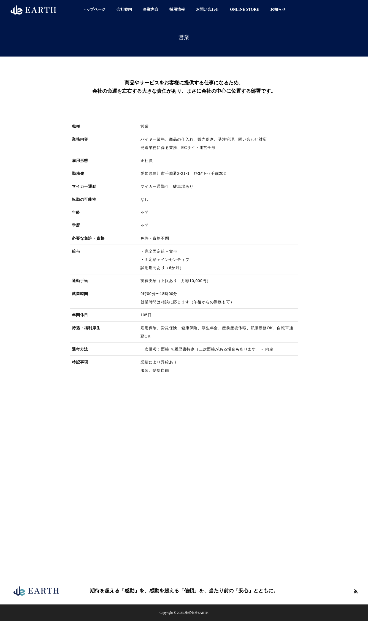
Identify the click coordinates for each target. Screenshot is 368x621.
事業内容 (150, 9)
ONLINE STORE (244, 9)
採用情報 (177, 9)
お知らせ (278, 9)
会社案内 (124, 9)
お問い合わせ (207, 9)
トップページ (93, 9)
